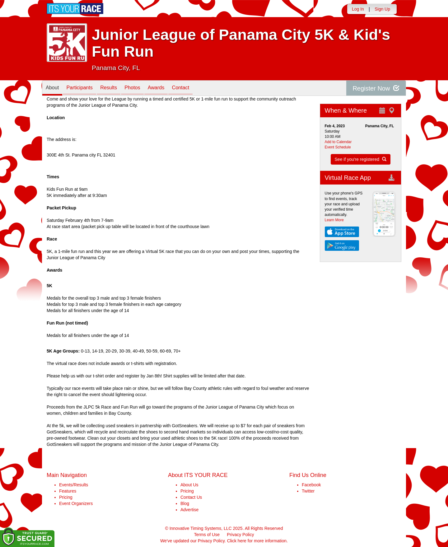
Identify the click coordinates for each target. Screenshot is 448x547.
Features (67, 491)
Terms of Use (207, 534)
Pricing (65, 497)
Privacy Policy (240, 534)
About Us (189, 484)
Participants (84, 88)
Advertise (189, 509)
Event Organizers (76, 503)
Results (116, 88)
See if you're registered (360, 159)
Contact (198, 88)
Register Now (375, 88)
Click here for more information (257, 540)
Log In (358, 9)
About (54, 88)
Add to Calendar (338, 142)
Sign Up (382, 9)
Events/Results (73, 484)
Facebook (311, 484)
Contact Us (191, 497)
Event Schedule (338, 147)
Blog (184, 503)
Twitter (308, 491)
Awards (170, 88)
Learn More (334, 220)
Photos (143, 88)
